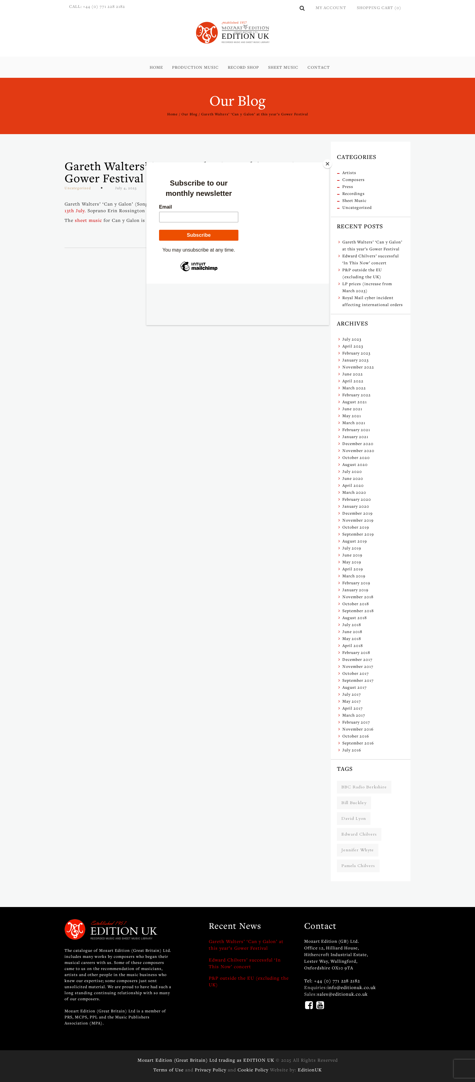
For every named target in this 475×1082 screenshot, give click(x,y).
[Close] (327, 163)
